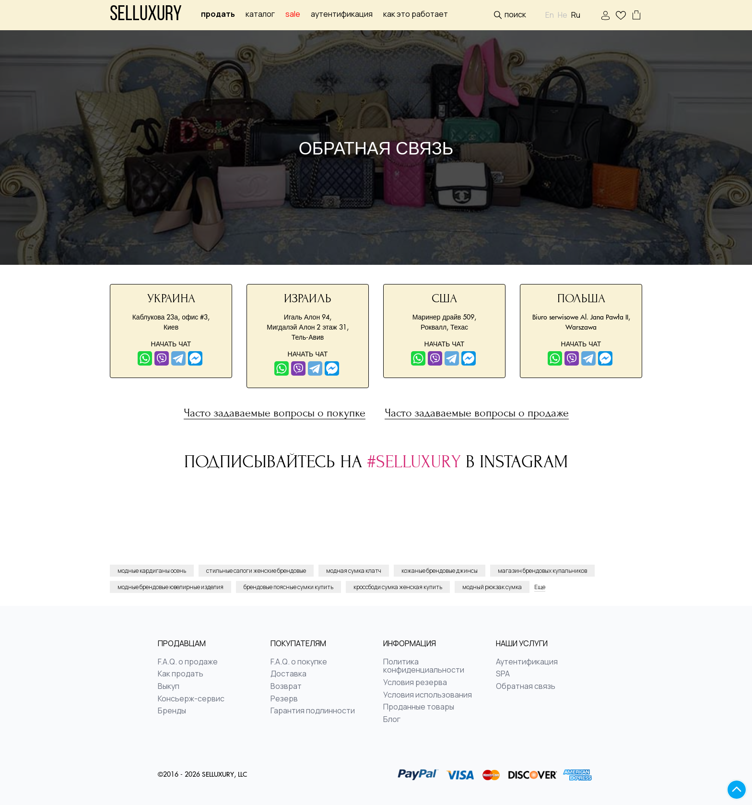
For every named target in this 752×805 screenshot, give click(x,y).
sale (292, 14)
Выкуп (168, 686)
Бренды (172, 711)
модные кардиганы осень (152, 571)
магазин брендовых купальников (542, 571)
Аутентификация (342, 14)
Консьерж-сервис (191, 699)
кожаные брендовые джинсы (439, 571)
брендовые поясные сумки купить (288, 587)
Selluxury (146, 15)
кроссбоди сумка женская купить (397, 587)
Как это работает (415, 14)
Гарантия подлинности (312, 711)
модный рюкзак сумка (492, 587)
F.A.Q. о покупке (298, 662)
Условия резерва (415, 682)
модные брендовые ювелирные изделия (170, 587)
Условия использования (427, 695)
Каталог (260, 14)
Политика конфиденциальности (423, 666)
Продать (218, 14)
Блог (391, 719)
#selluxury (416, 461)
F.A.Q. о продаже (188, 662)
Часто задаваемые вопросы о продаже (477, 413)
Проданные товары (418, 707)
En (549, 15)
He (562, 15)
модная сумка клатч (353, 571)
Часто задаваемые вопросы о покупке (274, 413)
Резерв (284, 699)
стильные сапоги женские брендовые (256, 571)
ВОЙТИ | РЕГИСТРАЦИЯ (605, 16)
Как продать (180, 674)
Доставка (288, 674)
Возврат (286, 686)
